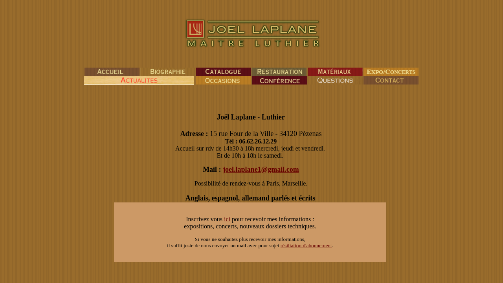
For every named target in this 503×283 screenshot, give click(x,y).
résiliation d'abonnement (306, 245)
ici (227, 219)
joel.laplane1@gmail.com (261, 169)
